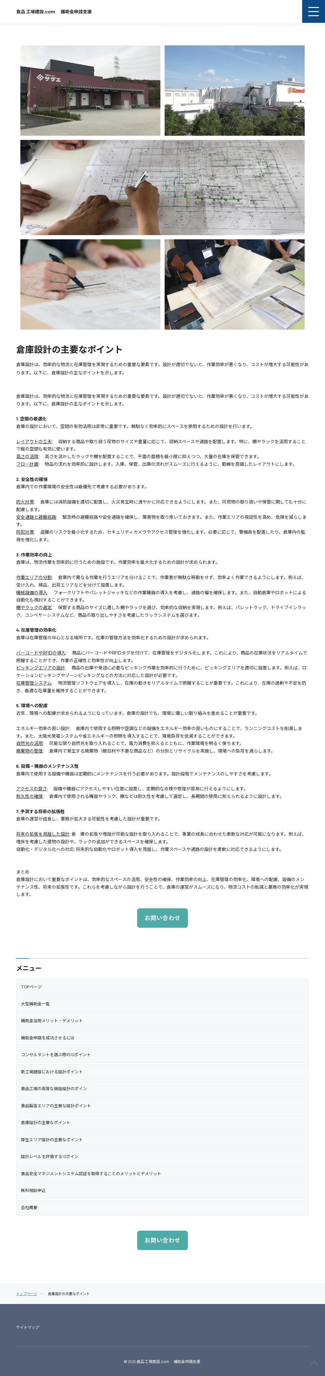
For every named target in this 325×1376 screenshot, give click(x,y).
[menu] (313, 11)
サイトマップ (27, 1327)
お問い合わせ (162, 917)
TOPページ (31, 986)
